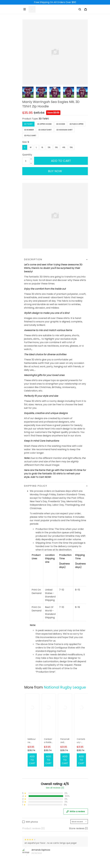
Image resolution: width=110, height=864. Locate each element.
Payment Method (32, 832)
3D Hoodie (60, 124)
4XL (63, 147)
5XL (71, 147)
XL (42, 147)
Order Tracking (31, 797)
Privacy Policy (30, 837)
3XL (56, 147)
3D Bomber (29, 130)
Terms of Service (31, 827)
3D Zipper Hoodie (44, 124)
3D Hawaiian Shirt (64, 130)
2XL (49, 147)
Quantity (27, 154)
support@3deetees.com (36, 767)
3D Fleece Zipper (76, 124)
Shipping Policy (30, 817)
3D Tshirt (44, 118)
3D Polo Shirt (30, 135)
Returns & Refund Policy (35, 822)
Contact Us (28, 787)
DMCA (25, 802)
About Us (27, 782)
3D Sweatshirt (45, 130)
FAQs (25, 792)
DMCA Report (48, 850)
